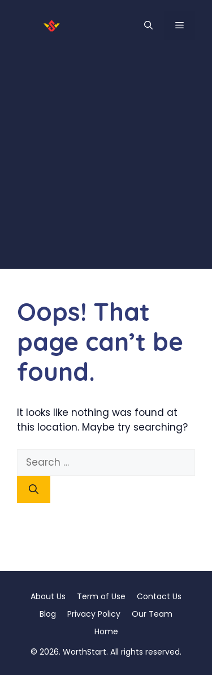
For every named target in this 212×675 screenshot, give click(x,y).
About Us (48, 596)
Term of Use (101, 596)
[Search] (33, 489)
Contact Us (159, 596)
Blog (48, 614)
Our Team (152, 614)
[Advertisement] (106, 163)
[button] (148, 25)
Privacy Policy (93, 614)
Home (106, 631)
